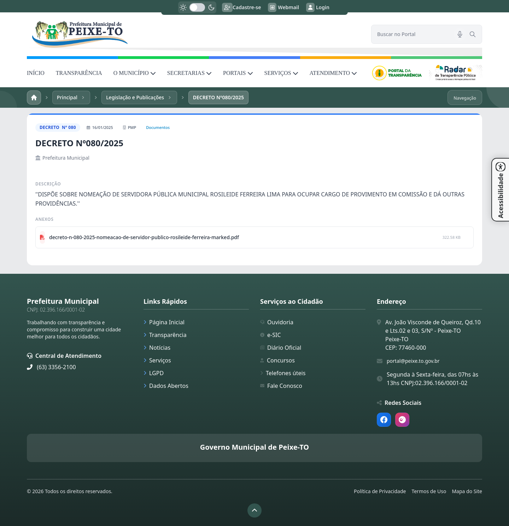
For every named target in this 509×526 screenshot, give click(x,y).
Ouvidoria (276, 322)
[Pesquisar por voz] (460, 34)
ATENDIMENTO (333, 73)
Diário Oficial (280, 347)
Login (317, 7)
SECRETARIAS (189, 73)
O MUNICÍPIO (134, 73)
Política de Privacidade (380, 491)
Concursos (277, 360)
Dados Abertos (166, 386)
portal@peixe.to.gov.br (413, 360)
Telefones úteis (282, 373)
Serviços (157, 360)
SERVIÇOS (281, 73)
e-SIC (270, 335)
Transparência (165, 335)
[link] (194, 34)
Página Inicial (164, 322)
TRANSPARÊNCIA (79, 73)
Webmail (283, 7)
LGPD (154, 373)
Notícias (157, 347)
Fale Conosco (281, 386)
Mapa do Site (467, 491)
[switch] (197, 7)
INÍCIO (36, 73)
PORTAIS (238, 73)
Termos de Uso (428, 491)
